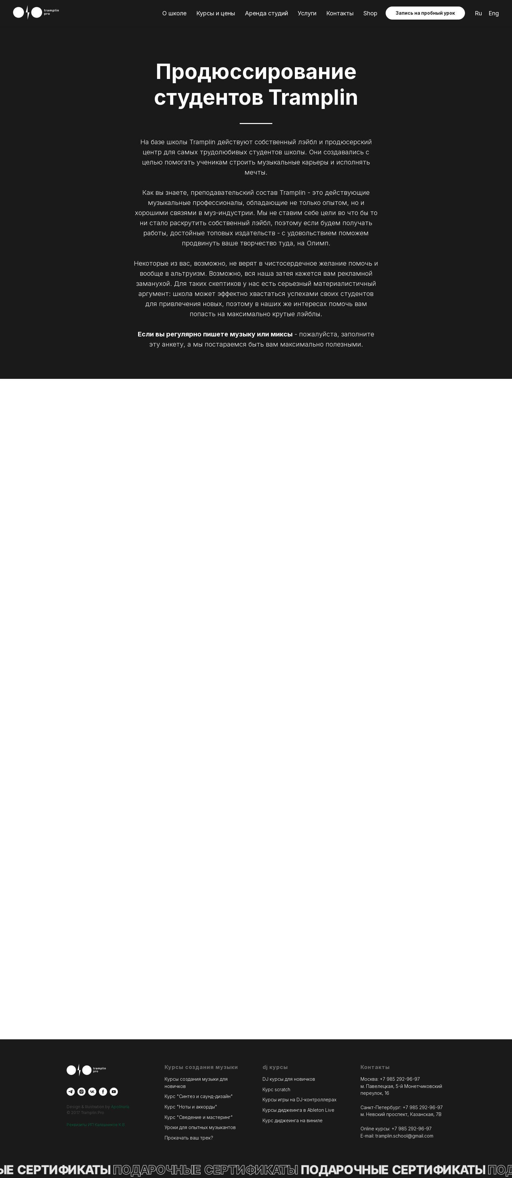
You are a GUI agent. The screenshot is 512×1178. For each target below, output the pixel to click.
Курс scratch (276, 1089)
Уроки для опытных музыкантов (200, 1127)
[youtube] (114, 1092)
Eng (493, 13)
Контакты (340, 13)
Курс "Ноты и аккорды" (191, 1106)
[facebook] (103, 1092)
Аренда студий (266, 13)
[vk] (92, 1092)
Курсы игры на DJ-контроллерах (299, 1099)
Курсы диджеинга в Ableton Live (298, 1110)
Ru (478, 13)
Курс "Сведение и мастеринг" (199, 1117)
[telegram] (71, 1092)
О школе (174, 13)
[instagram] (81, 1092)
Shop (370, 13)
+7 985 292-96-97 (400, 1079)
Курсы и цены (215, 13)
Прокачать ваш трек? (189, 1137)
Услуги (307, 13)
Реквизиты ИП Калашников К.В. (96, 1124)
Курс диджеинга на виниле (293, 1120)
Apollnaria (120, 1106)
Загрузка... (256, 623)
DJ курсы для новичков (289, 1079)
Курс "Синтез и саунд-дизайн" (199, 1096)
